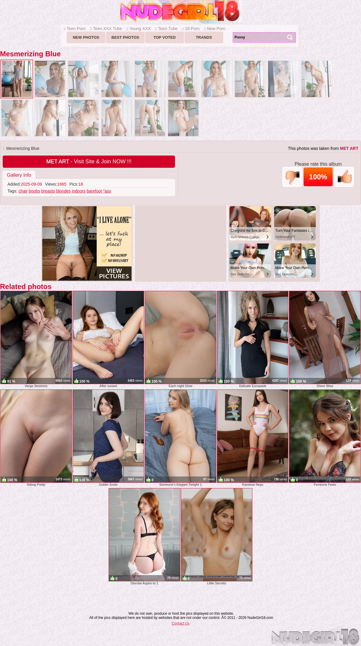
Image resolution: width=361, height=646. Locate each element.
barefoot (94, 191)
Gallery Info (19, 175)
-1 (292, 177)
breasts (48, 191)
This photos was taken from (323, 148)
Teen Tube (167, 28)
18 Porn (192, 28)
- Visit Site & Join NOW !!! (89, 161)
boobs (34, 191)
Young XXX (140, 28)
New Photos (86, 37)
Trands (204, 37)
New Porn (216, 28)
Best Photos (125, 37)
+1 (344, 177)
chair (22, 191)
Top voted (165, 37)
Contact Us (180, 623)
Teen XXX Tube (107, 28)
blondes (63, 191)
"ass (107, 191)
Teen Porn (76, 28)
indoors (78, 191)
